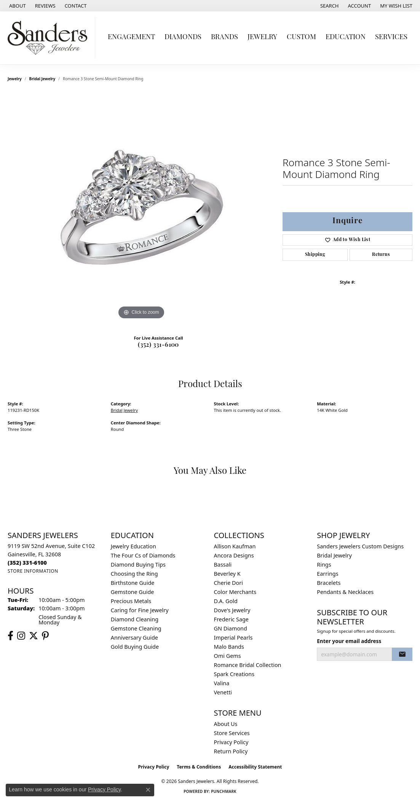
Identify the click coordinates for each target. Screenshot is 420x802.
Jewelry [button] (262, 37)
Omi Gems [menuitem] (227, 655)
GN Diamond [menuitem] (230, 628)
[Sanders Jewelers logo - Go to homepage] (49, 38)
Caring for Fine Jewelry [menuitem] (140, 610)
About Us (226, 723)
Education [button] (346, 37)
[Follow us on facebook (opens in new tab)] (10, 635)
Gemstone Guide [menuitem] (132, 592)
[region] (141, 207)
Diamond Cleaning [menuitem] (134, 619)
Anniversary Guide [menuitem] (134, 637)
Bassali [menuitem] (223, 564)
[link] (17, 5)
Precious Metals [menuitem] (131, 601)
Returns (381, 255)
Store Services (232, 733)
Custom (301, 37)
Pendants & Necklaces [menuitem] (345, 592)
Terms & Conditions (199, 767)
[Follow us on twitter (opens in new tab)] (33, 635)
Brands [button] (224, 37)
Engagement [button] (131, 37)
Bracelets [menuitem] (328, 582)
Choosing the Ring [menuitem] (134, 573)
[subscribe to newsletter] (402, 654)
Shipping (315, 255)
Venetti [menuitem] (223, 692)
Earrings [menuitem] (327, 573)
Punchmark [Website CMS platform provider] (223, 791)
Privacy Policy (231, 742)
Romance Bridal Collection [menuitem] (247, 665)
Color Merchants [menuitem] (235, 592)
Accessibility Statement (255, 767)
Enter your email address (349, 641)
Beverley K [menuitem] (227, 573)
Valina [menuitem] (222, 683)
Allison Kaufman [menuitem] (235, 546)
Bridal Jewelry (42, 78)
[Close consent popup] (148, 790)
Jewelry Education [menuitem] (133, 546)
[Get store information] (33, 571)
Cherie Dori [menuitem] (228, 582)
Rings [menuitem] (324, 564)
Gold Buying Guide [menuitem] (135, 646)
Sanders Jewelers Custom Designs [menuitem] (360, 546)
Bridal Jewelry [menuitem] (334, 555)
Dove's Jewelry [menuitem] (232, 610)
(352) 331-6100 (158, 345)
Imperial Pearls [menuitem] (233, 637)
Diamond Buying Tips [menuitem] (138, 564)
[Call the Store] (27, 562)
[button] (329, 5)
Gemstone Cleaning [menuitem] (136, 628)
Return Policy (231, 751)
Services (391, 37)
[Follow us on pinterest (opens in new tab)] (45, 635)
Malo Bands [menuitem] (229, 646)
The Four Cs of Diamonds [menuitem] (143, 555)
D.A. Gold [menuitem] (226, 601)
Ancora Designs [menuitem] (234, 555)
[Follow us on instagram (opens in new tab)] (21, 635)
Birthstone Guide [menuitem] (133, 582)
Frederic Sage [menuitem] (231, 619)
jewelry (15, 78)
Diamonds (182, 37)
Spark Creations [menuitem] (234, 674)
